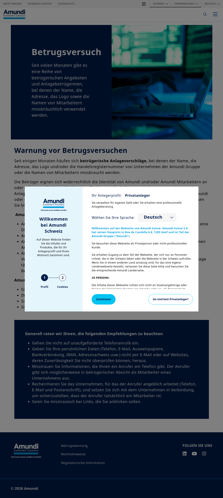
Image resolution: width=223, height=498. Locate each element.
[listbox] (157, 217)
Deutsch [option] (153, 217)
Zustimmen (103, 299)
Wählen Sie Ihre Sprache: (113, 218)
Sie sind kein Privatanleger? (171, 299)
